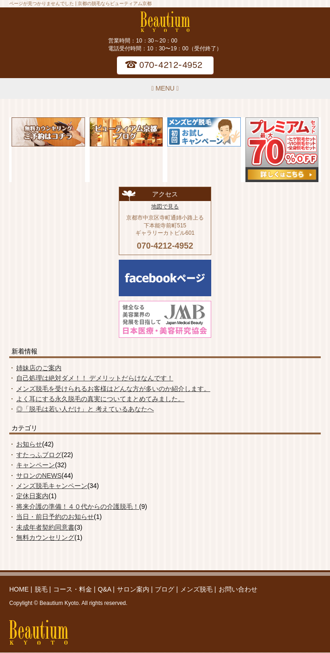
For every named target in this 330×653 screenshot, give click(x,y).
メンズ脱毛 (196, 589)
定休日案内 (32, 496)
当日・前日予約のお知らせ (55, 516)
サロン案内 (133, 589)
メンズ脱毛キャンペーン (51, 485)
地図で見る (165, 206)
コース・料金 (72, 589)
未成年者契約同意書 (45, 527)
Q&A (104, 589)
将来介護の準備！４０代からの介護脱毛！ (77, 506)
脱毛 (41, 589)
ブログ (164, 589)
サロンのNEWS (38, 475)
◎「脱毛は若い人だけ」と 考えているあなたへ (85, 409)
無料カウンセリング (45, 537)
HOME (19, 589)
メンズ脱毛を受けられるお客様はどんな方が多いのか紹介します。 (113, 388)
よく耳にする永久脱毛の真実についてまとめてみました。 (100, 399)
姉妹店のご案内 (38, 368)
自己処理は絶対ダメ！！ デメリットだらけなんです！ (94, 378)
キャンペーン (35, 465)
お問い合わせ (238, 589)
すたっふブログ (38, 454)
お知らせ (29, 444)
